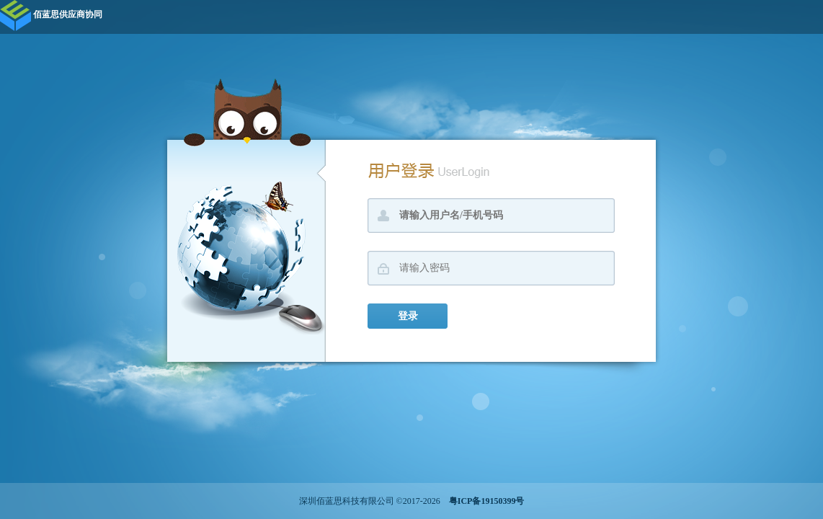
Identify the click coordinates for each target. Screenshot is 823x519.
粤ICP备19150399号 (483, 501)
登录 (408, 316)
